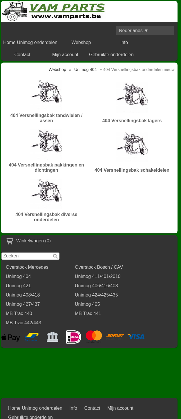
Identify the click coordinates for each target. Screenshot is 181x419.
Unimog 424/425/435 (96, 294)
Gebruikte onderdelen (111, 54)
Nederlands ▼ (134, 30)
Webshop (81, 42)
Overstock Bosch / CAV (99, 267)
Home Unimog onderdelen (30, 42)
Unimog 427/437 (23, 304)
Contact (22, 54)
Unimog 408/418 (23, 294)
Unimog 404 (18, 276)
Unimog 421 (18, 285)
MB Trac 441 (88, 313)
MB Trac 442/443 (23, 322)
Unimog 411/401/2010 (97, 276)
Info (124, 42)
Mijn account (65, 54)
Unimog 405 (87, 304)
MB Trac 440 (19, 313)
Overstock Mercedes (27, 267)
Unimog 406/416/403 (96, 285)
